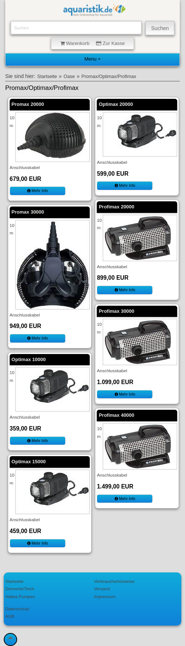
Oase (69, 76)
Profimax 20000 (116, 207)
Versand (102, 588)
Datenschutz (17, 608)
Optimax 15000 (29, 461)
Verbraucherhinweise (114, 581)
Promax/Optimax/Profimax (109, 76)
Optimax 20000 (116, 104)
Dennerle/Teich (19, 588)
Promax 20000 (28, 104)
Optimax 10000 (29, 359)
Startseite (47, 76)
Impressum (104, 596)
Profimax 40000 (116, 415)
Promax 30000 (28, 212)
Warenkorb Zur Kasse (92, 43)
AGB (10, 616)
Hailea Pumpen (20, 596)
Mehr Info (37, 191)
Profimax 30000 (116, 311)
